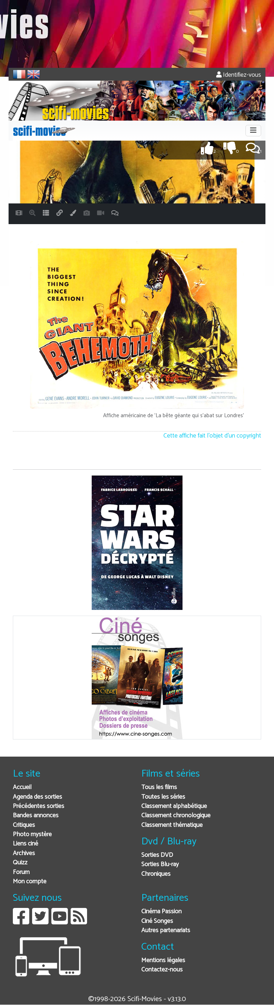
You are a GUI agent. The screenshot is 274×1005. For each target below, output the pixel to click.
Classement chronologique (175, 815)
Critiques (24, 825)
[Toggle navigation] (253, 130)
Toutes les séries (163, 797)
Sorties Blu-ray (160, 864)
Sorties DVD (157, 855)
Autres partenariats (165, 930)
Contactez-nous (162, 970)
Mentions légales (163, 960)
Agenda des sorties (37, 797)
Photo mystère (32, 834)
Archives (24, 853)
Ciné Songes (157, 921)
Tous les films (159, 787)
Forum (21, 872)
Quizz (20, 863)
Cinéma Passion (161, 911)
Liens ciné (25, 844)
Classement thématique (172, 825)
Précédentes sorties (38, 806)
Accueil (22, 787)
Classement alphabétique (174, 806)
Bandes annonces (36, 815)
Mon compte (29, 882)
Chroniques (156, 874)
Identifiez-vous (238, 75)
